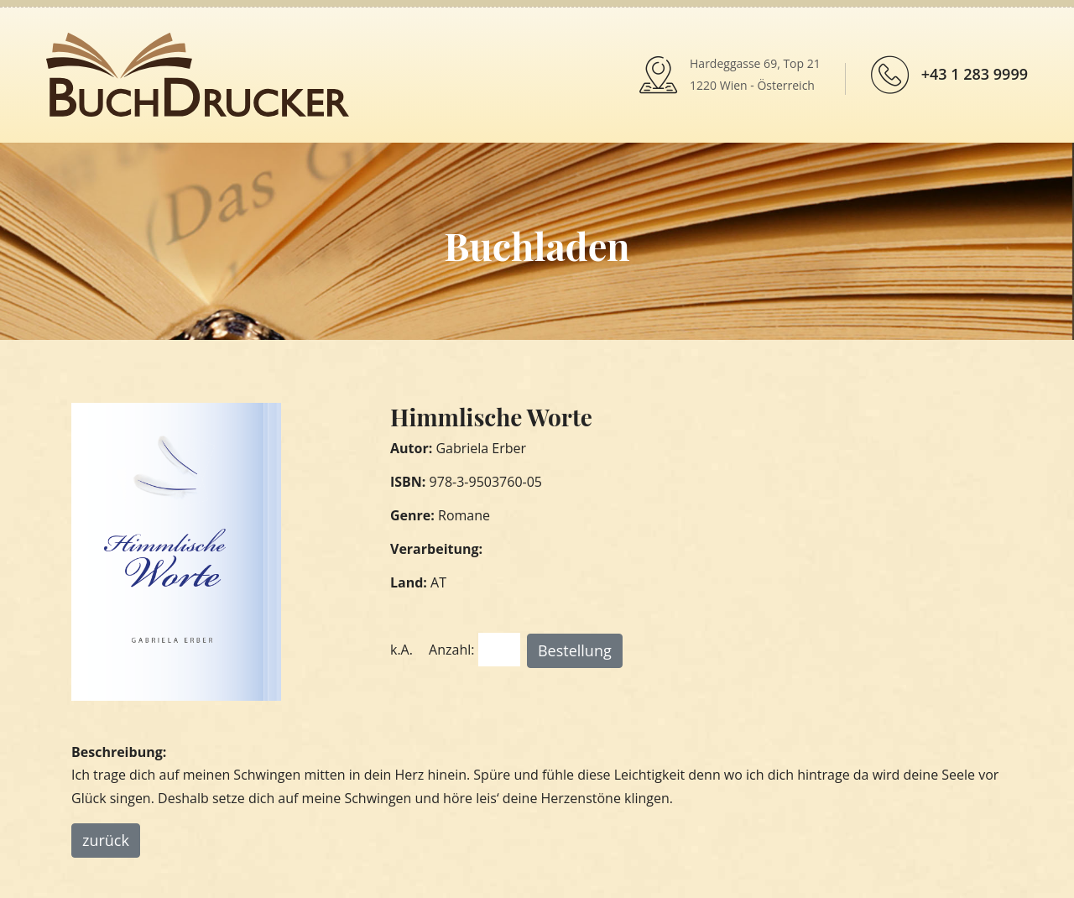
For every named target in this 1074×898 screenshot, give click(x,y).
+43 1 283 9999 (974, 74)
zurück (105, 840)
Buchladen (536, 245)
